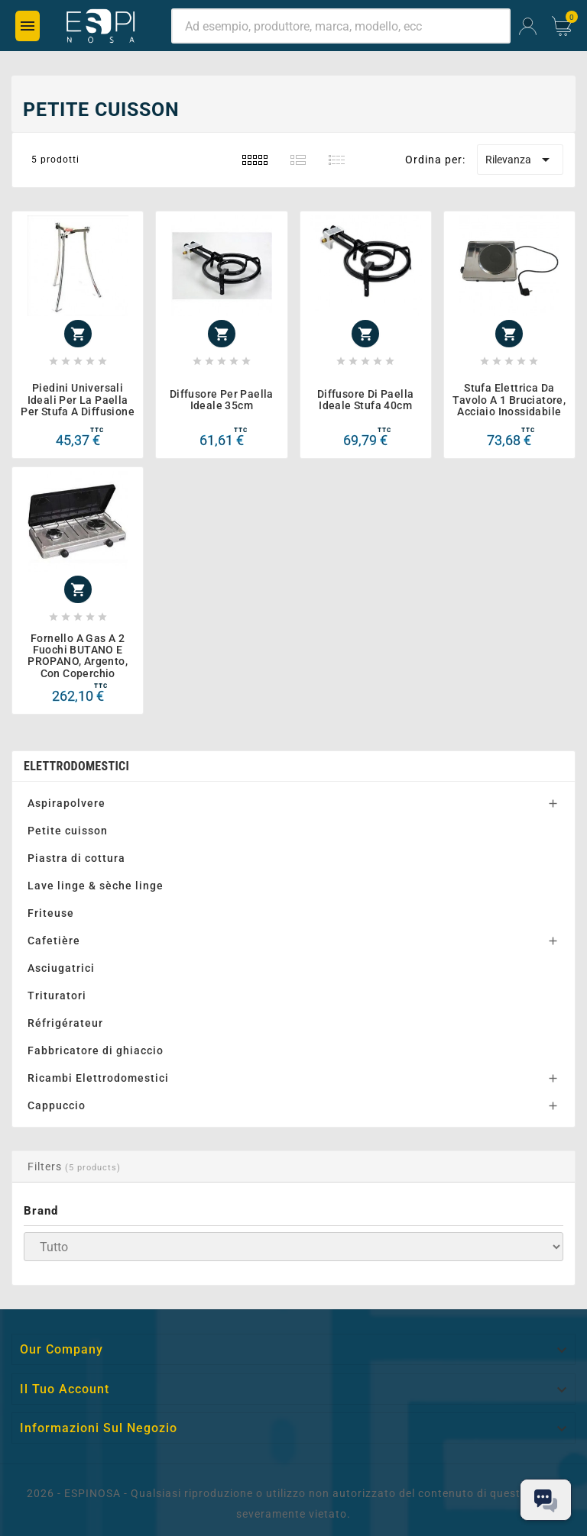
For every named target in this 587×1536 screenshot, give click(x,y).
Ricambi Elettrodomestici (98, 1078)
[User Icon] (528, 26)
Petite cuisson (68, 830)
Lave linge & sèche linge (96, 885)
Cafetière (54, 940)
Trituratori (57, 995)
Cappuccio (57, 1105)
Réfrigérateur (65, 1023)
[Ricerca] (341, 26)
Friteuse (51, 913)
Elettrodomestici (76, 766)
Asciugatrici (61, 968)
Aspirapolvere (66, 803)
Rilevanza (520, 159)
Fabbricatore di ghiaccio (96, 1050)
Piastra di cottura (76, 858)
